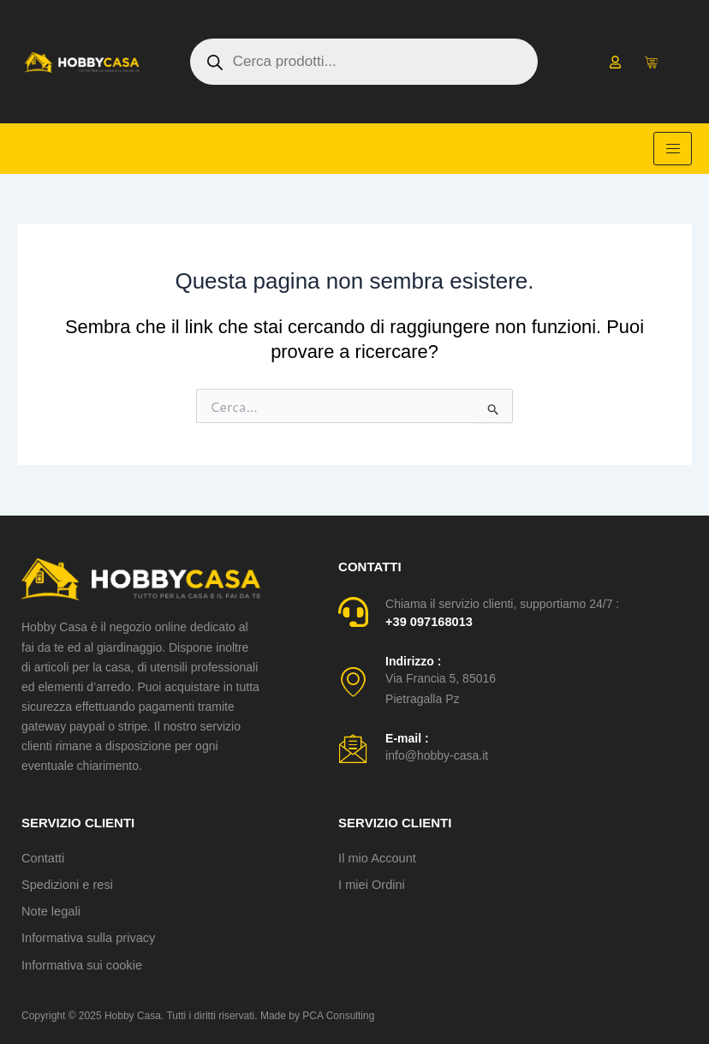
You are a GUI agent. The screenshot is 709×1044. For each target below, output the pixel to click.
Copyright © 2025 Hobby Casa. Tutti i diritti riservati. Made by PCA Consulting (197, 1016)
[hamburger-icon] (672, 148)
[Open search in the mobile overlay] (364, 61)
